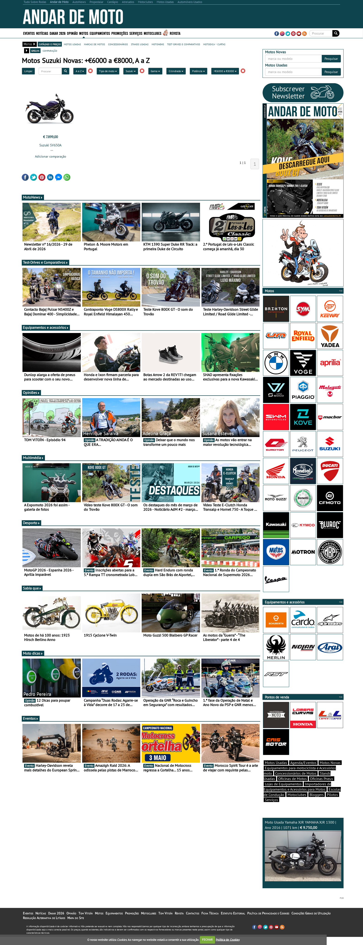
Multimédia (33, 457)
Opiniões (31, 392)
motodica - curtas (214, 44)
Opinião (72, 33)
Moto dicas (33, 653)
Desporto (31, 522)
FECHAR (207, 940)
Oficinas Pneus (321, 786)
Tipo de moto (108, 71)
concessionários (118, 44)
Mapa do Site (75, 926)
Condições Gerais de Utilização (311, 921)
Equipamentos (100, 33)
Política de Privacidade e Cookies (268, 921)
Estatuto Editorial (233, 921)
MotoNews (33, 197)
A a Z (80, 71)
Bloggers (317, 802)
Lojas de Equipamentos (283, 792)
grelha (35, 50)
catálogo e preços (50, 44)
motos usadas (72, 44)
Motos (83, 33)
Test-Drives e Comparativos (45, 262)
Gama (155, 71)
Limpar (28, 71)
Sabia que (32, 588)
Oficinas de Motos (292, 786)
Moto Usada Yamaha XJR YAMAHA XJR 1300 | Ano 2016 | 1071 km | (303, 858)
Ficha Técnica (210, 921)
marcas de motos (94, 44)
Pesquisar (331, 59)
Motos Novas (330, 770)
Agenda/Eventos (303, 770)
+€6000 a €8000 (225, 71)
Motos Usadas (276, 770)
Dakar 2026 (58, 33)
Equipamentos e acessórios (46, 327)
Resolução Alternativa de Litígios (44, 926)
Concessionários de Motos (295, 781)
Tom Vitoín (85, 921)
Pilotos (332, 802)
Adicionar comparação (50, 156)
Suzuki (131, 71)
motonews (158, 44)
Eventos (29, 33)
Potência (198, 71)
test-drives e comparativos (183, 44)
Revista (175, 33)
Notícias (42, 33)
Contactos (192, 921)
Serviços (135, 33)
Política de (227, 940)
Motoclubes (152, 33)
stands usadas (139, 44)
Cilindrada (176, 71)
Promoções (119, 33)
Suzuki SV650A (50, 145)
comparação (50, 50)
